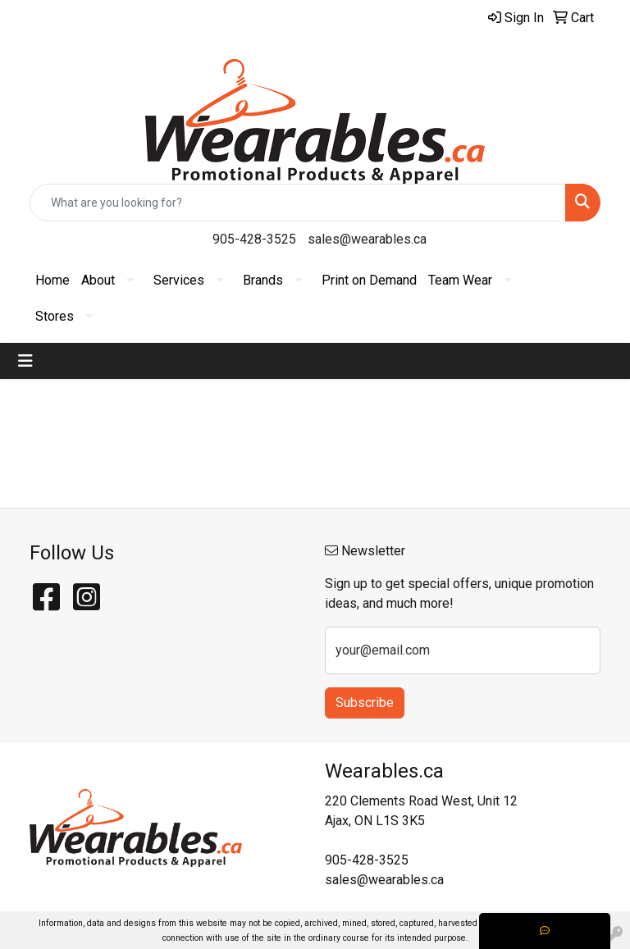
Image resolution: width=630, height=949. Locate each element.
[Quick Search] (298, 202)
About (98, 280)
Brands (263, 280)
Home (52, 280)
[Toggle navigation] (25, 360)
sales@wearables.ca (367, 239)
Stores (54, 316)
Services (178, 280)
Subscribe (365, 702)
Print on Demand (369, 280)
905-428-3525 (254, 239)
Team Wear (460, 280)
